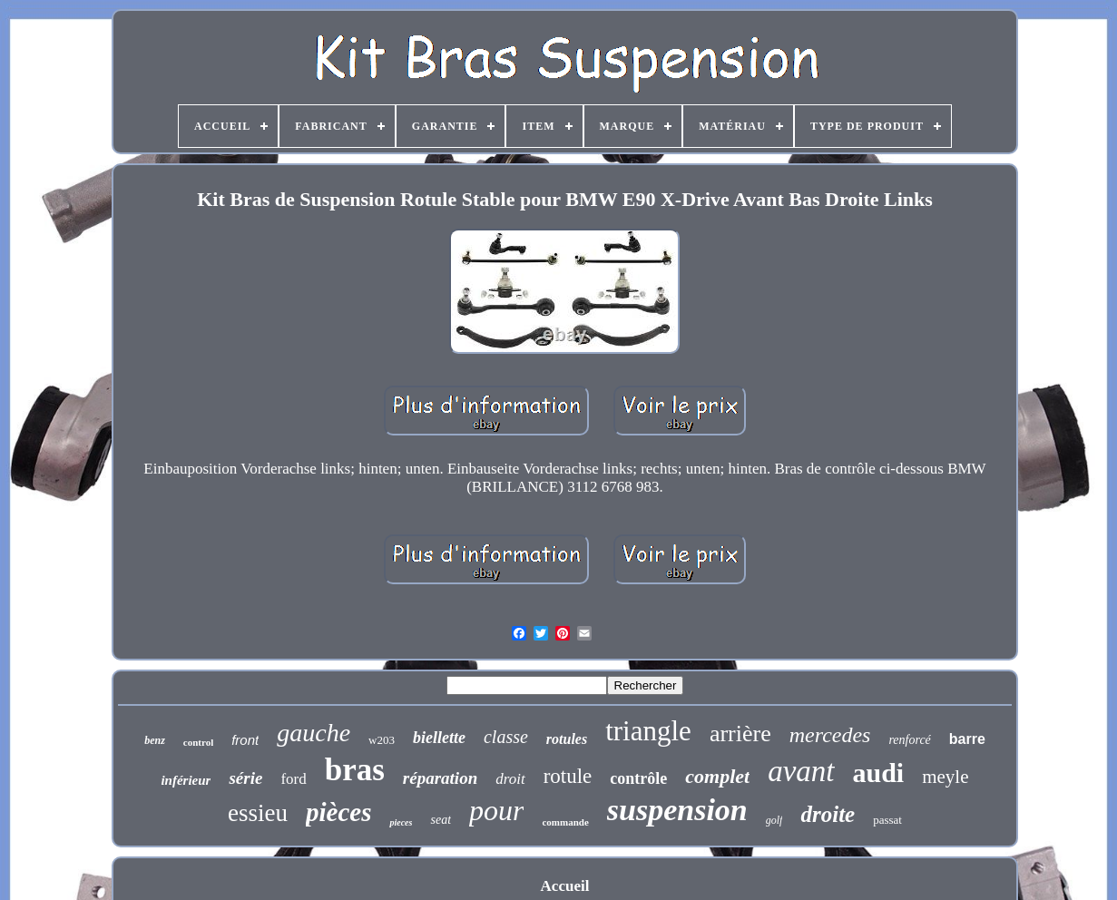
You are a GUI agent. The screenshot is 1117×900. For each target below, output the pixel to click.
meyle (945, 777)
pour (496, 810)
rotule (568, 776)
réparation (440, 778)
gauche (313, 733)
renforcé (909, 740)
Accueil (565, 886)
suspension (677, 810)
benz (154, 740)
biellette (439, 738)
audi (879, 773)
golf (774, 820)
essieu (258, 813)
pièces (338, 812)
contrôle (638, 778)
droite (827, 814)
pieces (400, 822)
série (245, 778)
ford (293, 779)
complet (717, 776)
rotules (566, 739)
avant (801, 771)
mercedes (830, 735)
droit (509, 779)
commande (565, 822)
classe (506, 737)
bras (355, 770)
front (245, 740)
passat (887, 820)
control (198, 742)
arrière (740, 733)
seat (440, 820)
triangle (648, 731)
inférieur (186, 780)
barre (967, 739)
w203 (381, 740)
